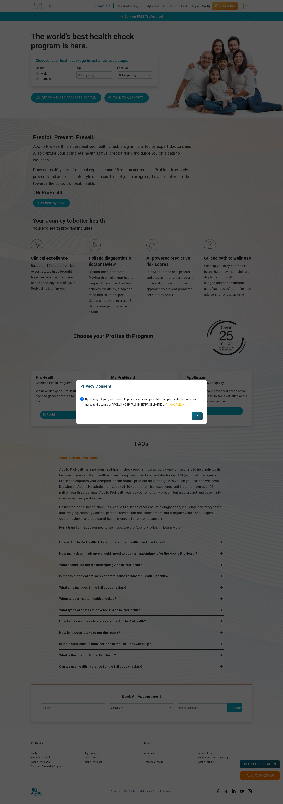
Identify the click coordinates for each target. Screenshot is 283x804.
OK (197, 415)
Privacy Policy (175, 404)
